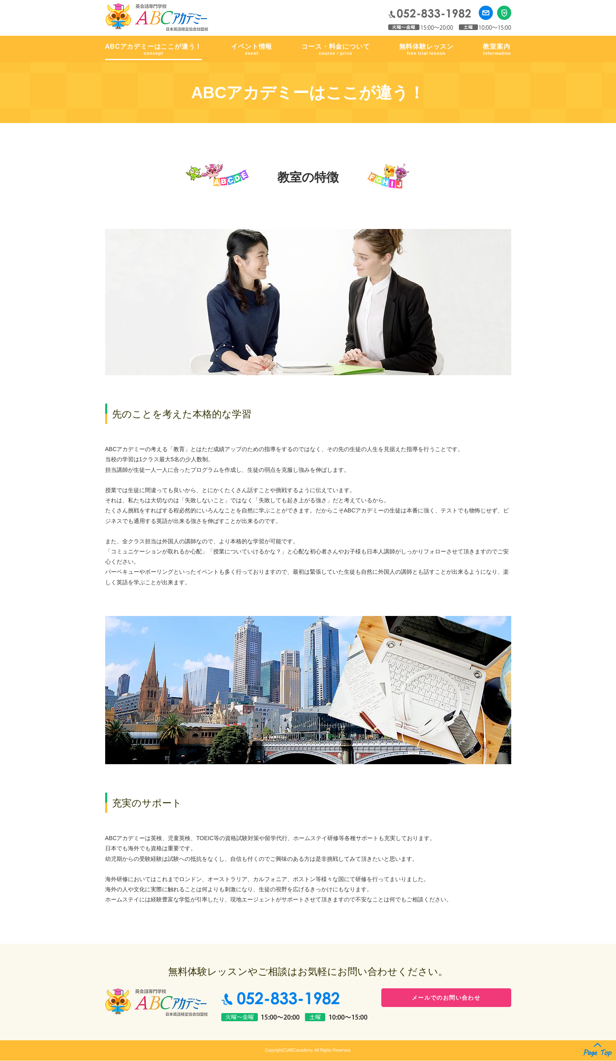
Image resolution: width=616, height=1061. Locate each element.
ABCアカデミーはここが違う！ (153, 50)
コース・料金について (335, 50)
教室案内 (497, 50)
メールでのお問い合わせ (446, 999)
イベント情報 (251, 50)
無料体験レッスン (426, 50)
